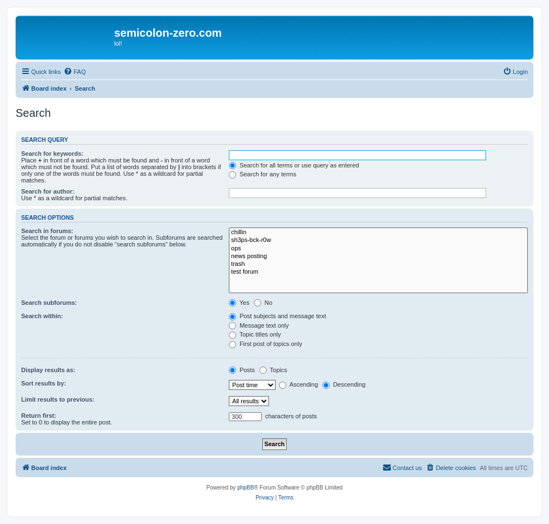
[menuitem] (74, 71)
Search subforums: (49, 302)
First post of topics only (265, 343)
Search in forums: (47, 231)
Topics (273, 370)
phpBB (245, 488)
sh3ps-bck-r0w (378, 240)
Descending (343, 384)
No (263, 302)
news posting (378, 256)
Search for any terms (262, 174)
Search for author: (47, 191)
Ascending (298, 384)
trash (378, 264)
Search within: (42, 316)
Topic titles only (255, 334)
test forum (378, 272)
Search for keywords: (52, 153)
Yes (239, 302)
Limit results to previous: (57, 399)
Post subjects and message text (277, 316)
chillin (378, 232)
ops (378, 249)
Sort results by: (43, 383)
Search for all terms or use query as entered (294, 165)
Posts (242, 370)
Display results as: (48, 370)
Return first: (38, 415)
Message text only (259, 325)
